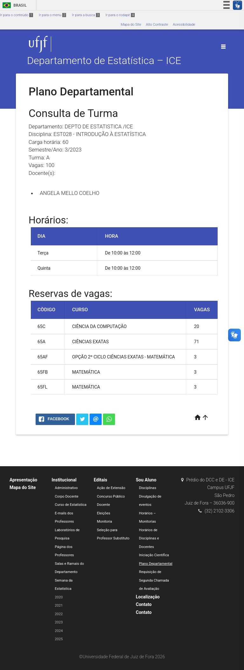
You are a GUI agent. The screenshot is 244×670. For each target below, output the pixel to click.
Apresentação (23, 479)
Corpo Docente (66, 496)
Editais (100, 479)
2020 (59, 597)
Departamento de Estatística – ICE (104, 61)
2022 (59, 614)
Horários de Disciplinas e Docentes (149, 538)
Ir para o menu (52, 15)
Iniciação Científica (154, 555)
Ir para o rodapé (120, 15)
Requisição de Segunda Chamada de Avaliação (154, 580)
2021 (59, 605)
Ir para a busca (86, 15)
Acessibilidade (184, 25)
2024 (59, 631)
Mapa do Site (131, 25)
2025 (59, 639)
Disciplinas (147, 488)
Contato (144, 604)
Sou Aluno (146, 479)
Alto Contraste (157, 25)
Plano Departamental (156, 564)
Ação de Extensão (111, 488)
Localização (148, 596)
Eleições (103, 513)
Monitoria (104, 521)
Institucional (64, 479)
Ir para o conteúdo (16, 15)
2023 (59, 622)
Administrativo (66, 488)
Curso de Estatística (71, 505)
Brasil (13, 5)
